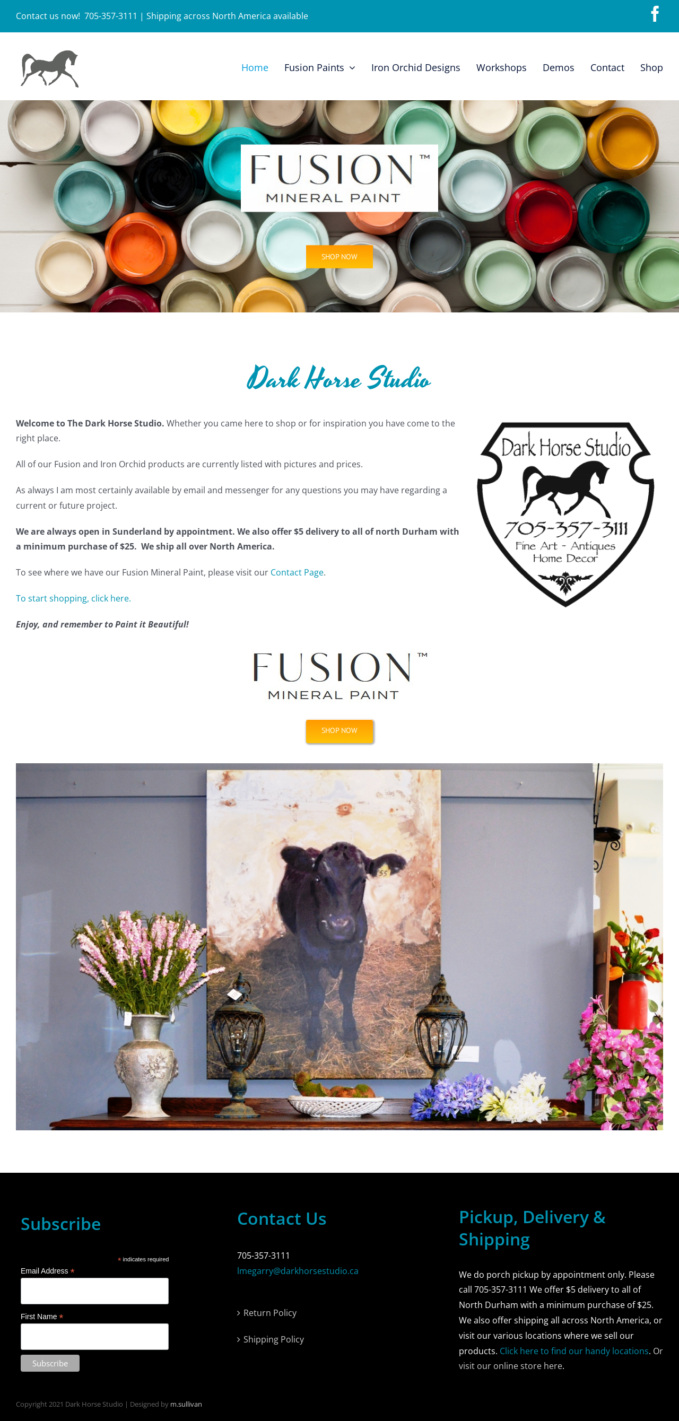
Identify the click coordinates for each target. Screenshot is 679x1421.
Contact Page (297, 572)
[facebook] (655, 14)
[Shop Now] (339, 730)
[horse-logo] (49, 52)
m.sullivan (186, 1404)
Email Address (48, 1271)
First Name (42, 1317)
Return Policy (270, 1313)
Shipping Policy (273, 1339)
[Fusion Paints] (339, 258)
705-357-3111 (110, 16)
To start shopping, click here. (73, 598)
